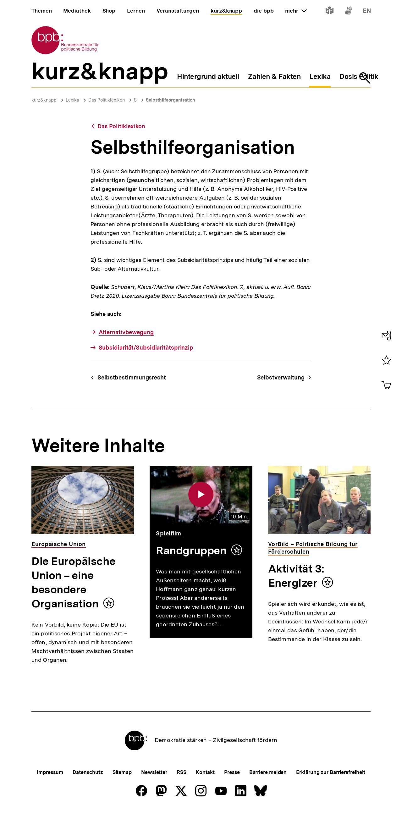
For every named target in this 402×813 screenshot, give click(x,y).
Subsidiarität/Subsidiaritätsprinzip (146, 347)
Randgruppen (191, 550)
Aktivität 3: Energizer (296, 575)
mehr (295, 11)
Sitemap (122, 772)
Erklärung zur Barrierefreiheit (330, 772)
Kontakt (205, 772)
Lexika (72, 99)
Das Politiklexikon (106, 99)
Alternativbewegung (126, 332)
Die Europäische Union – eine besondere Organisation (73, 582)
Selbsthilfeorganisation (170, 99)
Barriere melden (268, 772)
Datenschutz (88, 772)
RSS (181, 772)
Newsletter (154, 772)
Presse (232, 772)
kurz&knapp (44, 99)
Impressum (50, 772)
